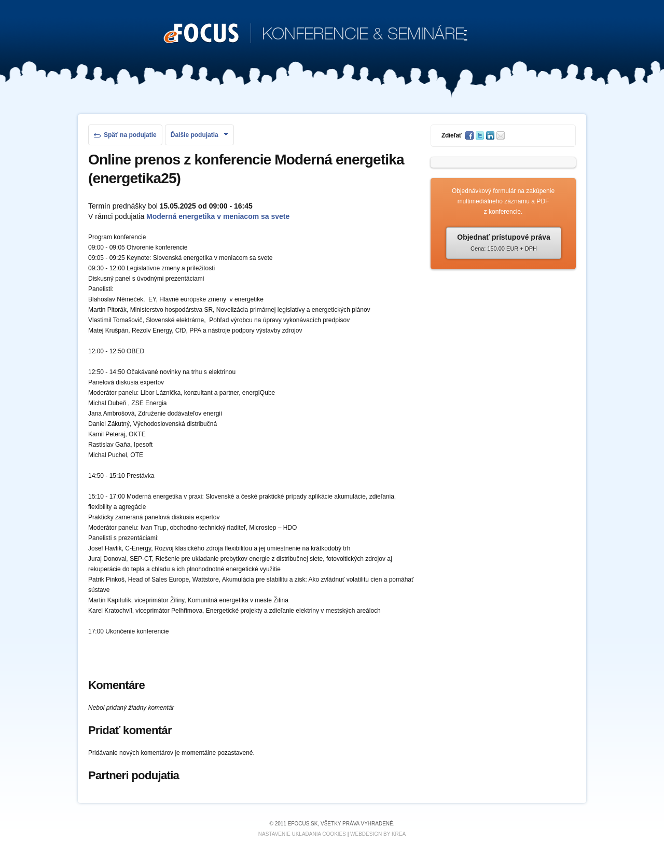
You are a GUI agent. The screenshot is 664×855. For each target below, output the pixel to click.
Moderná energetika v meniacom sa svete (217, 216)
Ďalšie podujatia (199, 135)
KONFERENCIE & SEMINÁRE (315, 34)
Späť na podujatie (125, 135)
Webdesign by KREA (378, 834)
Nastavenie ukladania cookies (302, 834)
